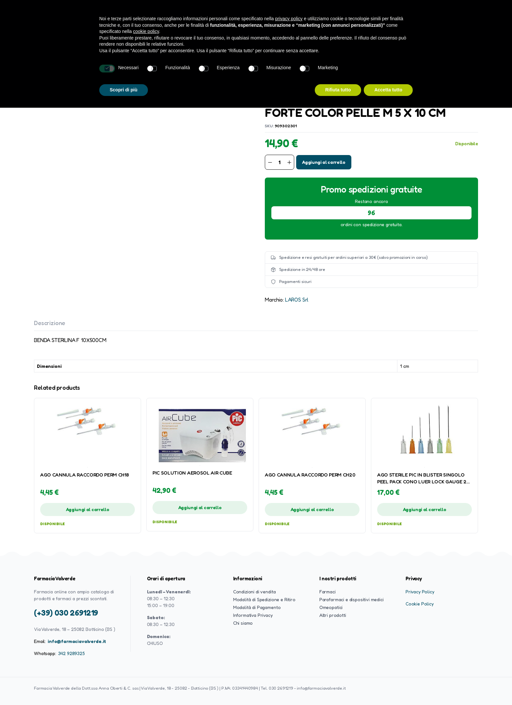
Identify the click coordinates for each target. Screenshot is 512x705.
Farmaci (327, 591)
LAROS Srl (297, 299)
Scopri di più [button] (123, 89)
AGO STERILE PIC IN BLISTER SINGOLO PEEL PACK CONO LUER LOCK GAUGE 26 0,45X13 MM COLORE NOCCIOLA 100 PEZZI (423, 478)
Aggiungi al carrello (323, 162)
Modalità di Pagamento (257, 607)
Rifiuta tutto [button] (338, 89)
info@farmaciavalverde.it (77, 641)
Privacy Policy (420, 591)
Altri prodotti (332, 615)
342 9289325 (71, 653)
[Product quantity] (279, 162)
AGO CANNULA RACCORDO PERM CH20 (310, 475)
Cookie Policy (420, 603)
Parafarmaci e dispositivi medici (351, 599)
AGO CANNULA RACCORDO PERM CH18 (84, 475)
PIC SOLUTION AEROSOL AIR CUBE (192, 473)
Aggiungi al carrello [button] (87, 509)
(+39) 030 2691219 (66, 613)
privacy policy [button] (289, 18)
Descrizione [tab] (49, 322)
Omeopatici (331, 607)
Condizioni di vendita (254, 591)
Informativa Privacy (253, 615)
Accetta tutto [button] (388, 89)
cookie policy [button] (146, 31)
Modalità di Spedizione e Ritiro (264, 599)
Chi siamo (243, 623)
